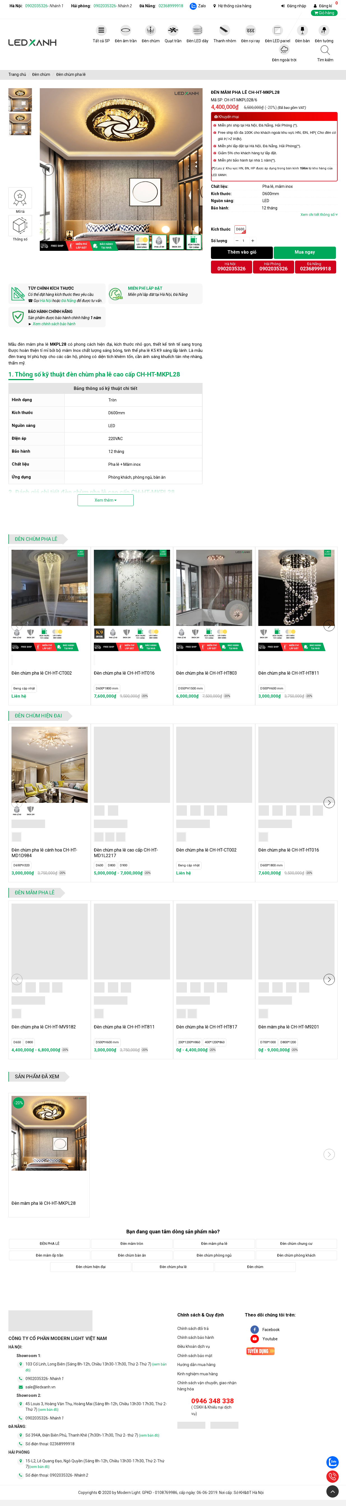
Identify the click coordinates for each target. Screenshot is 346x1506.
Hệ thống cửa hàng (234, 6)
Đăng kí (325, 6)
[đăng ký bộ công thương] (191, 1426)
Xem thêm (106, 500)
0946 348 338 (212, 1401)
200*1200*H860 (189, 1042)
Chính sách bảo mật (194, 1355)
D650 (17, 1042)
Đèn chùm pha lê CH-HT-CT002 (41, 673)
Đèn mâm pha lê (35, 892)
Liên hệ (18, 696)
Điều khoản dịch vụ (193, 1346)
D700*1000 (268, 1042)
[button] (48, 170)
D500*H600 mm (271, 688)
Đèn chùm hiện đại (38, 716)
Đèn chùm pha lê (71, 74)
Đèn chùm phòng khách (296, 1255)
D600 (240, 229)
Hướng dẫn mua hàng (196, 1364)
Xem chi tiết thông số (319, 214)
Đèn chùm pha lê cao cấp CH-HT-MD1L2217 (126, 852)
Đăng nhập (296, 6)
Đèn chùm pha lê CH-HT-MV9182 (43, 1027)
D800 (111, 865)
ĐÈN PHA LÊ (49, 1243)
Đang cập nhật (24, 688)
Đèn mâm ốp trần (49, 1255)
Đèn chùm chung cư (296, 1243)
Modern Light (128, 1492)
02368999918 (171, 6)
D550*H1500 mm (190, 688)
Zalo (202, 6)
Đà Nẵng (68, 300)
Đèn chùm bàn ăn (132, 1255)
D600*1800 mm (107, 688)
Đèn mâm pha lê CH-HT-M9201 (288, 1027)
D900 (123, 865)
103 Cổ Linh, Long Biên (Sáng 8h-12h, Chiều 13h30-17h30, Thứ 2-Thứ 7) (96, 1367)
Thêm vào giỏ (241, 252)
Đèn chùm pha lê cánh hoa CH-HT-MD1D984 (44, 852)
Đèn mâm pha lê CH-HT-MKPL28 (43, 1203)
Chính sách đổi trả (193, 1328)
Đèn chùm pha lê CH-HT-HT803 (206, 673)
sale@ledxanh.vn (40, 1387)
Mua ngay (305, 252)
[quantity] (245, 241)
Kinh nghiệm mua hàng (197, 1374)
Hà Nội (46, 300)
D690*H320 (21, 865)
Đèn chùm (41, 74)
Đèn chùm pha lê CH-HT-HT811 (288, 673)
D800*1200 (288, 1042)
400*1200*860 (214, 1042)
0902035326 (44, 6)
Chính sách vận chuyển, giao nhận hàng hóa (206, 1386)
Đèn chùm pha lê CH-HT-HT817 (206, 1027)
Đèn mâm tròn (131, 1243)
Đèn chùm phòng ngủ (214, 1255)
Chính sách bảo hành (195, 1337)
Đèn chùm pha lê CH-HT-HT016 (124, 673)
